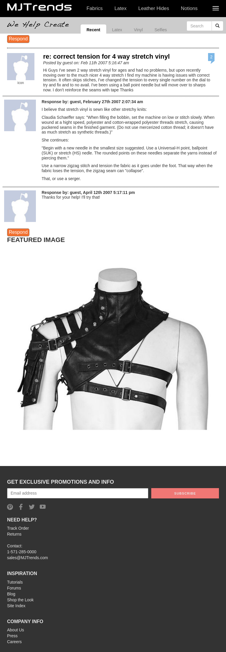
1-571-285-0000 (21, 551)
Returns (14, 534)
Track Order (18, 528)
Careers (14, 641)
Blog (11, 594)
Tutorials (15, 582)
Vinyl (138, 29)
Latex (117, 29)
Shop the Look (20, 599)
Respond (18, 38)
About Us (15, 630)
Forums (14, 588)
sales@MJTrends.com (27, 557)
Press (12, 635)
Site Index (16, 605)
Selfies (160, 29)
